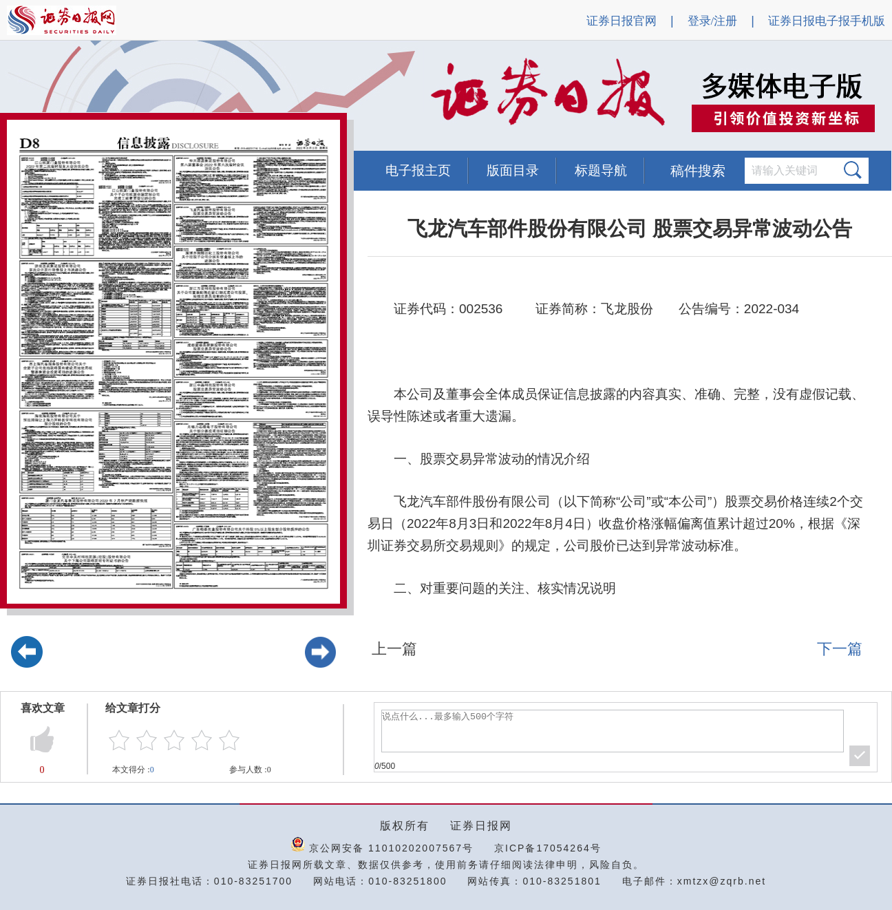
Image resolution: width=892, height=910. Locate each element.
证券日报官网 (621, 21)
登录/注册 (713, 21)
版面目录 (513, 170)
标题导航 (601, 170)
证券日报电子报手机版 (826, 21)
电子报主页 (418, 170)
